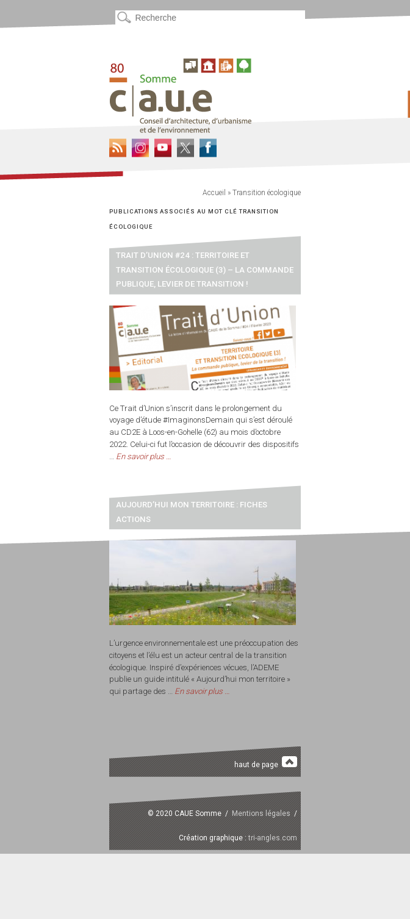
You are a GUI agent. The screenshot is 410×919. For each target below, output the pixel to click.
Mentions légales (261, 813)
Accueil (214, 192)
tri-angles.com (272, 838)
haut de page (265, 762)
